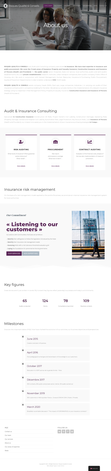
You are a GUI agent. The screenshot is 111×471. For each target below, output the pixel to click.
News (95, 5)
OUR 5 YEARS (48, 5)
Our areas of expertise (12, 447)
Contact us (103, 5)
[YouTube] (72, 431)
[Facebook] (68, 431)
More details (21, 166)
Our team (67, 5)
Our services (76, 5)
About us (8, 443)
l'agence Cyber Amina (58, 465)
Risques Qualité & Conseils (23, 5)
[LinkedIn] (59, 431)
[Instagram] (63, 431)
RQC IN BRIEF (58, 5)
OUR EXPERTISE (87, 5)
